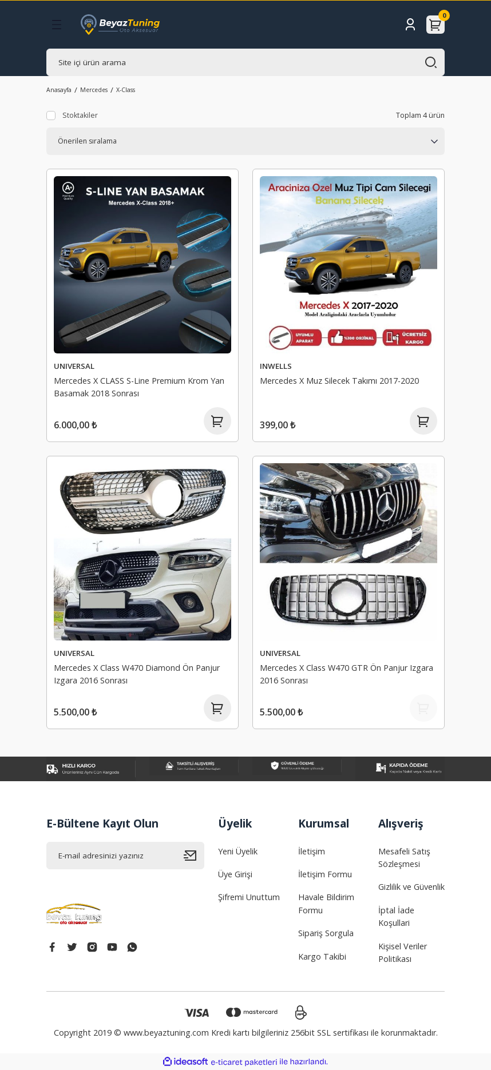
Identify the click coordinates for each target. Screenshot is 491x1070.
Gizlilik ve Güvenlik (411, 886)
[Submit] (194, 855)
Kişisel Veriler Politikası (402, 952)
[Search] (245, 62)
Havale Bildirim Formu (326, 903)
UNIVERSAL (74, 366)
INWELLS (276, 366)
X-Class (125, 90)
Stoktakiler (80, 115)
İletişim (311, 851)
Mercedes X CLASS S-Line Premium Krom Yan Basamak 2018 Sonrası (139, 387)
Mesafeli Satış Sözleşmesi (404, 857)
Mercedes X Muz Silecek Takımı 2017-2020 (339, 380)
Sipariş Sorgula (326, 933)
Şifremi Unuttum (249, 897)
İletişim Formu (325, 874)
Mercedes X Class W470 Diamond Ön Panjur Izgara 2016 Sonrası (137, 674)
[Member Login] (410, 24)
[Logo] (120, 24)
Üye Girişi (235, 874)
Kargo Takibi (322, 956)
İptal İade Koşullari (396, 916)
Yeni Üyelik (238, 851)
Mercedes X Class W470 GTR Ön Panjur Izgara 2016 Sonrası (346, 674)
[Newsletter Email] (125, 855)
